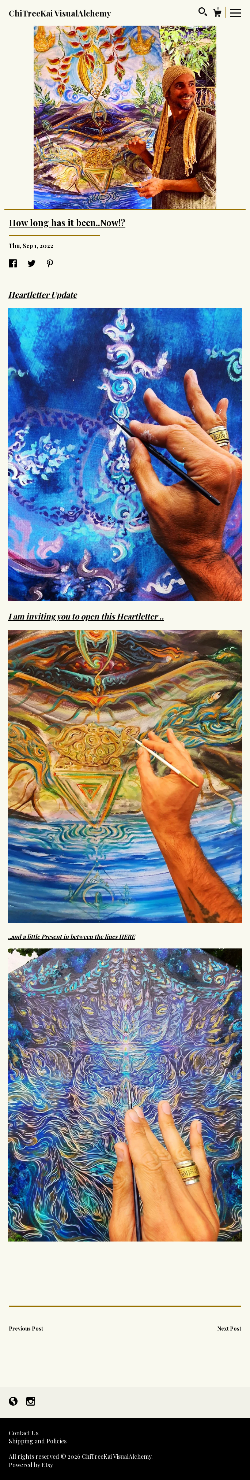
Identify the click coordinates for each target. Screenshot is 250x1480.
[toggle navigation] (235, 12)
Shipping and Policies (38, 1441)
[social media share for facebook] (13, 264)
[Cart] (217, 13)
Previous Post (26, 1328)
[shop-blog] (14, 1402)
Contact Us (23, 1433)
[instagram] (30, 1402)
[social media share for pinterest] (50, 264)
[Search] (202, 12)
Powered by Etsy (31, 1465)
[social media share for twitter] (31, 264)
